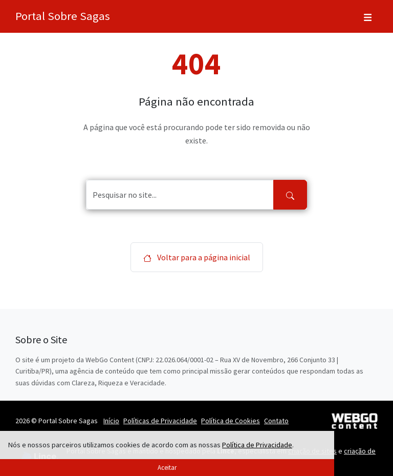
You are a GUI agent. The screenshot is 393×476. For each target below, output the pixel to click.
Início (111, 420)
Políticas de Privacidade (160, 420)
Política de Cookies (230, 420)
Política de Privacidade (257, 444)
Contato (276, 420)
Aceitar (167, 467)
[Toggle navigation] (368, 16)
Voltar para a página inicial (196, 257)
